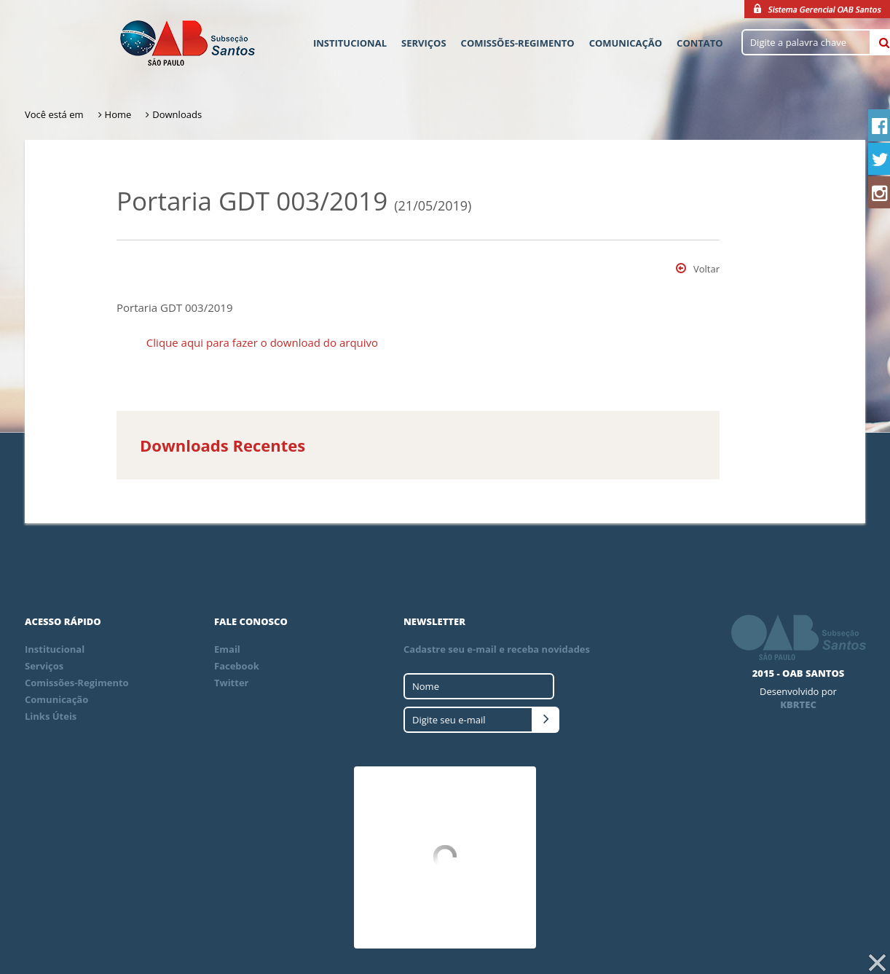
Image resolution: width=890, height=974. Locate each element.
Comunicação (625, 43)
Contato (700, 43)
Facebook (236, 665)
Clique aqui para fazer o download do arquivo (262, 342)
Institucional (350, 43)
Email (227, 649)
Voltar (698, 268)
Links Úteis (50, 716)
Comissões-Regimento (518, 43)
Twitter (231, 682)
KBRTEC (798, 704)
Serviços (423, 43)
